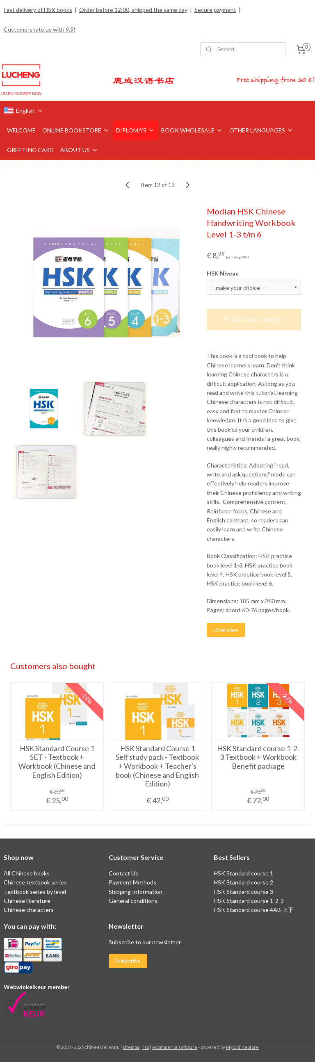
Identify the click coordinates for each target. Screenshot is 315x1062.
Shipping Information (135, 891)
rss (145, 1047)
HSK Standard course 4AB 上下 (254, 909)
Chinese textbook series (35, 882)
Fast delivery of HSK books (38, 9)
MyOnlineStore (242, 1047)
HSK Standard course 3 (243, 891)
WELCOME (21, 130)
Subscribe (128, 960)
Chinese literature (27, 900)
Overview (225, 629)
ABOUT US (79, 149)
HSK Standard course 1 (244, 873)
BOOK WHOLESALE (192, 130)
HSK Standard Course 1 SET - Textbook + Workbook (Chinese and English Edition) (56, 761)
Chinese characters (29, 909)
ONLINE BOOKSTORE (76, 130)
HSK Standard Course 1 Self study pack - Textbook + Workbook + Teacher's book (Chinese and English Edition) (157, 766)
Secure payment (215, 9)
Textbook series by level (35, 891)
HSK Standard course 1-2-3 (249, 900)
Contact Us (123, 873)
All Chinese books (27, 873)
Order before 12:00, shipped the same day (133, 9)
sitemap (131, 1047)
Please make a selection (254, 319)
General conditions (133, 900)
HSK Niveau (223, 272)
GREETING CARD (30, 149)
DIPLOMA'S (135, 130)
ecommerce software (174, 1047)
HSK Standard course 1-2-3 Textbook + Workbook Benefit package (258, 757)
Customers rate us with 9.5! (39, 29)
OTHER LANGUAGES (261, 130)
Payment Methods (132, 882)
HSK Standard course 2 (244, 882)
